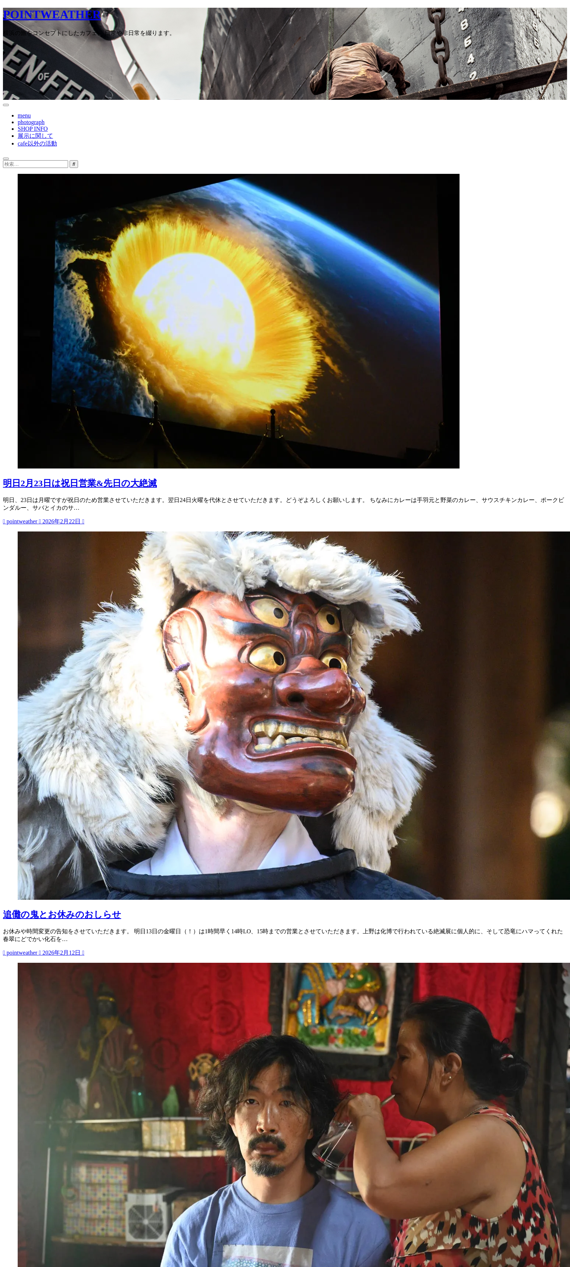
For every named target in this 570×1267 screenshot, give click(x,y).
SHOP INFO (33, 129)
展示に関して (35, 136)
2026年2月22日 (60, 521)
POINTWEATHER (52, 14)
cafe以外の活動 (37, 143)
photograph (31, 122)
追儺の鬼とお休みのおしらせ (62, 914)
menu (24, 115)
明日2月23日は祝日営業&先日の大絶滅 (80, 483)
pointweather (21, 521)
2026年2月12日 (60, 953)
